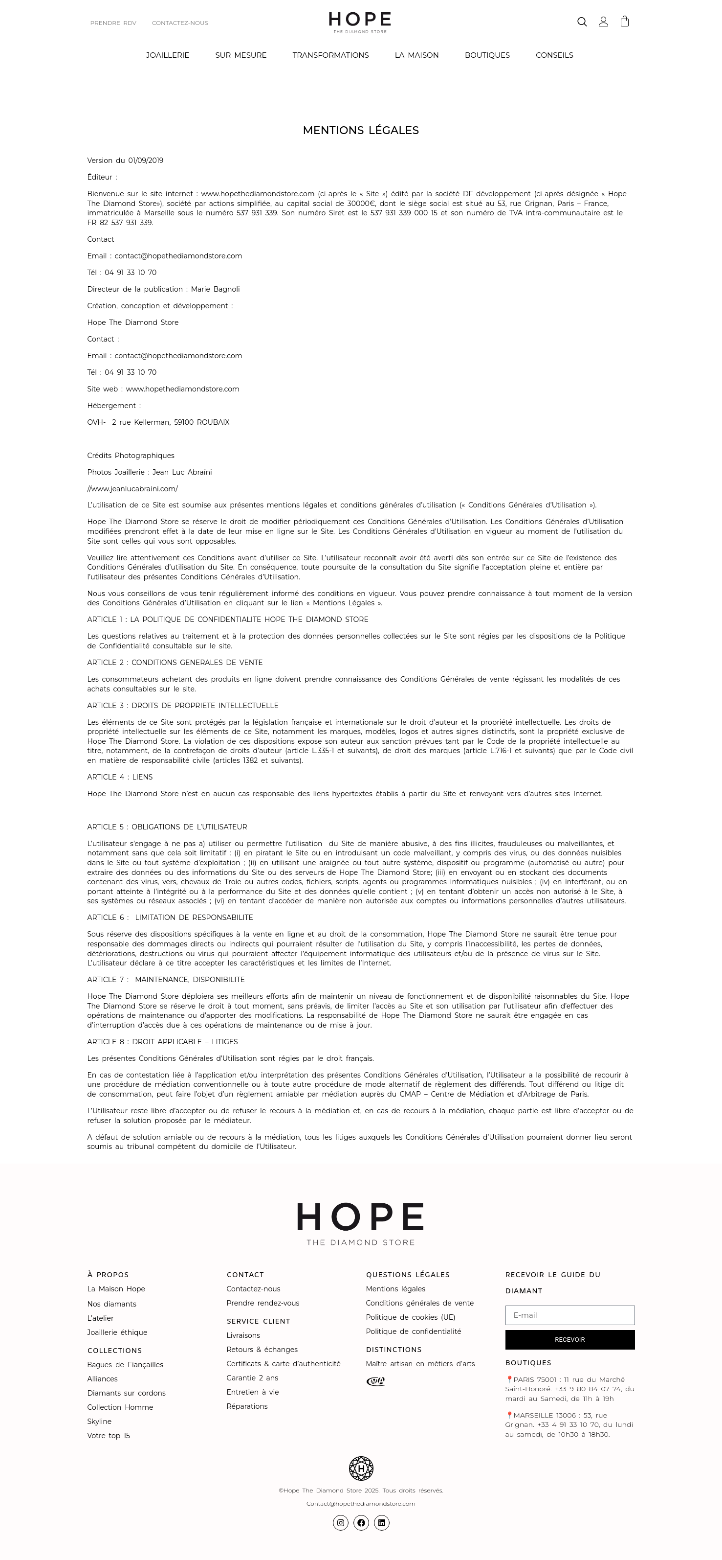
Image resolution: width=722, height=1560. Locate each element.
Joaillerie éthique (118, 1332)
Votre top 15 (110, 1435)
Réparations (249, 1406)
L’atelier (101, 1318)
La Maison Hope (116, 1289)
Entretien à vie (255, 1392)
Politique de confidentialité (415, 1331)
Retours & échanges (262, 1349)
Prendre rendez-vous (263, 1303)
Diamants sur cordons (128, 1393)
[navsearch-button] (582, 22)
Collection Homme (122, 1407)
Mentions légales (397, 1289)
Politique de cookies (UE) (411, 1317)
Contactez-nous (255, 1289)
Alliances (103, 1379)
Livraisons (244, 1335)
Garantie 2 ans (253, 1378)
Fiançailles (145, 1364)
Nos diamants (112, 1304)
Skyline (100, 1421)
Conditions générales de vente (420, 1303)
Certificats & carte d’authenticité (284, 1363)
